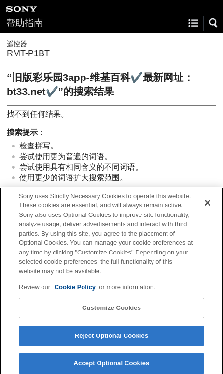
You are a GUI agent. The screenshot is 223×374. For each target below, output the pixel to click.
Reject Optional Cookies (112, 338)
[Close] (207, 205)
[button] (214, 23)
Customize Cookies (111, 310)
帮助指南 (24, 23)
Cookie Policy (76, 290)
